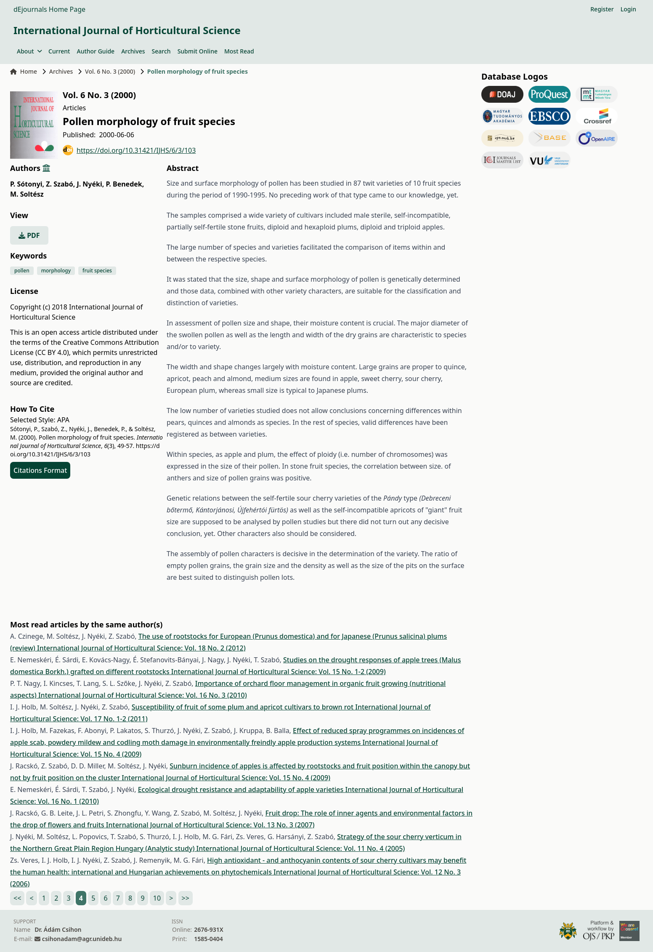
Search (161, 51)
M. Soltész (27, 194)
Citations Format (40, 470)
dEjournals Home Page (49, 9)
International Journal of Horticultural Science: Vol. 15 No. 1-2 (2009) (278, 671)
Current (59, 51)
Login (628, 9)
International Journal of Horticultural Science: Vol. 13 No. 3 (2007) (210, 824)
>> (185, 898)
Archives (133, 51)
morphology (56, 270)
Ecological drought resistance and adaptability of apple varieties (241, 789)
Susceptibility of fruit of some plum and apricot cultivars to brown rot (243, 707)
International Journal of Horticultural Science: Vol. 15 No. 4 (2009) (226, 777)
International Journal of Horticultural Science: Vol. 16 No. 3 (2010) (142, 695)
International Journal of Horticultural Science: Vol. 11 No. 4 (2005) (300, 848)
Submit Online (198, 51)
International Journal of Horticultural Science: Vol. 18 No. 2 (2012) (141, 648)
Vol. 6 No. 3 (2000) (110, 71)
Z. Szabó (60, 184)
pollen (21, 270)
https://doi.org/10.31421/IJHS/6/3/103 (129, 150)
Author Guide (95, 51)
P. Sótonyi (27, 184)
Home (23, 71)
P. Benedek (125, 184)
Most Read (239, 51)
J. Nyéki (90, 184)
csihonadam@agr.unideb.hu (82, 939)
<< (17, 898)
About (29, 51)
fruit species (97, 270)
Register (601, 9)
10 (157, 898)
